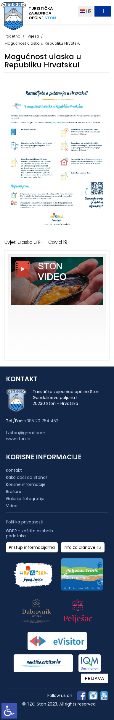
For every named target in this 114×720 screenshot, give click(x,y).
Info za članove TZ (83, 547)
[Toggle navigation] (102, 11)
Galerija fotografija (25, 499)
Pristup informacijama (32, 547)
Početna (12, 36)
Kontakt (14, 470)
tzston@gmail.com (25, 433)
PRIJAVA (94, 678)
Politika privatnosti (24, 522)
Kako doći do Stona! (26, 477)
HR (85, 11)
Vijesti (33, 36)
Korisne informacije (26, 484)
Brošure (13, 491)
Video (11, 506)
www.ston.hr (18, 439)
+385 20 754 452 (41, 421)
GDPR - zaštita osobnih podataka (29, 533)
